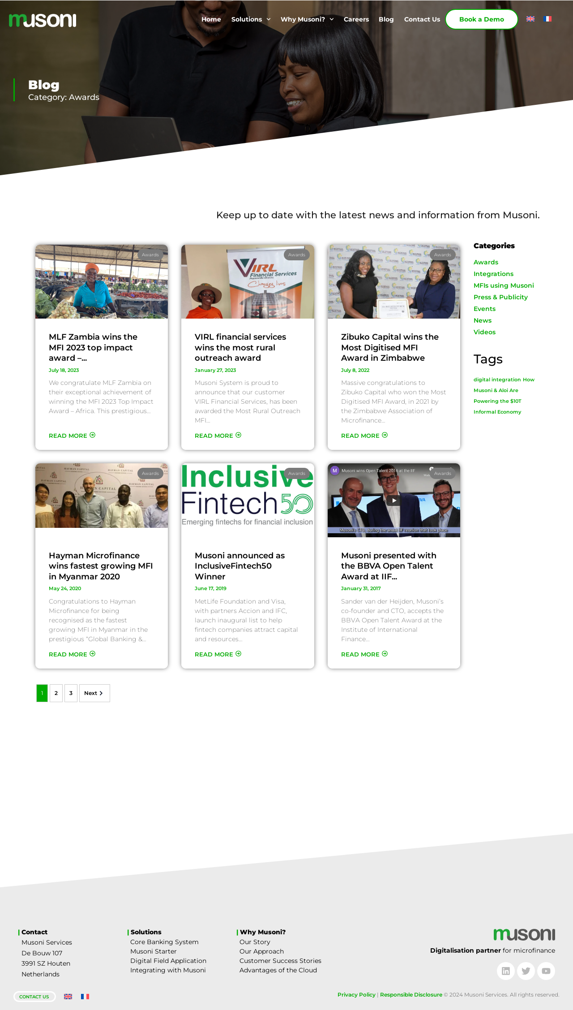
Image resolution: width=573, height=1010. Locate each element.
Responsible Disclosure (411, 994)
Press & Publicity (501, 297)
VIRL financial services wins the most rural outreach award (240, 347)
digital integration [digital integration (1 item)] (497, 380)
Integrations (493, 274)
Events (485, 309)
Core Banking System (164, 942)
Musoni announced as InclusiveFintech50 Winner (240, 566)
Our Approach (261, 951)
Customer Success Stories (280, 961)
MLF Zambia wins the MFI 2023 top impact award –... (93, 347)
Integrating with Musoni (168, 970)
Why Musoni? (307, 19)
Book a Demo (481, 19)
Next (94, 693)
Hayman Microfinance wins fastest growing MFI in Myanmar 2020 (101, 566)
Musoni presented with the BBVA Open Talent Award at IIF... (388, 566)
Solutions (251, 19)
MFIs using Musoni (504, 285)
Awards (150, 255)
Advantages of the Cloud (278, 970)
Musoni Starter (153, 951)
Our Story (254, 942)
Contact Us (422, 19)
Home (211, 19)
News (483, 320)
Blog (386, 19)
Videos (485, 332)
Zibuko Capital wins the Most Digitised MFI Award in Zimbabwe (390, 347)
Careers (356, 19)
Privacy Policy (357, 994)
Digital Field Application (168, 961)
